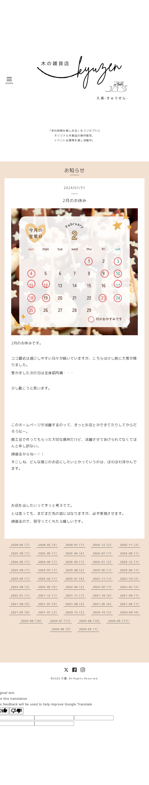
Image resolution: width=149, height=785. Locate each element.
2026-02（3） (48, 545)
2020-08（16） (32, 621)
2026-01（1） (75, 545)
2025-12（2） (103, 545)
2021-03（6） (21, 612)
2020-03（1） (89, 629)
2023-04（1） (130, 570)
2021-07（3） (48, 604)
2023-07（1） (48, 570)
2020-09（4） (130, 612)
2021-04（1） (130, 604)
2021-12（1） (48, 595)
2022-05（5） (48, 587)
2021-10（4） (103, 595)
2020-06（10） (90, 621)
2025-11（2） (130, 545)
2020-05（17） (119, 621)
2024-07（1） (103, 553)
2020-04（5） (62, 629)
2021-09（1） (130, 595)
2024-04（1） (48, 562)
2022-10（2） (130, 579)
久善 (64, 678)
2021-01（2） (48, 612)
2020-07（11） (61, 621)
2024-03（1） (75, 562)
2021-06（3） (75, 604)
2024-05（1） (21, 562)
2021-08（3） (21, 604)
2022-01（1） (21, 595)
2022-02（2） (130, 587)
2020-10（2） (103, 612)
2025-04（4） (75, 553)
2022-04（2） (75, 587)
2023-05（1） (103, 570)
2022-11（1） (103, 579)
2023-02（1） (48, 579)
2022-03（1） (103, 587)
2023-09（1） (21, 570)
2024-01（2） (103, 562)
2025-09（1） (21, 553)
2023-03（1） (21, 579)
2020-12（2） (75, 612)
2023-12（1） (130, 562)
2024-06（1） (130, 553)
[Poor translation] (16, 711)
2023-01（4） (75, 579)
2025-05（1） (48, 553)
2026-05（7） (21, 545)
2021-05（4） (103, 604)
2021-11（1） (75, 595)
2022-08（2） (21, 587)
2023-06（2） (75, 570)
